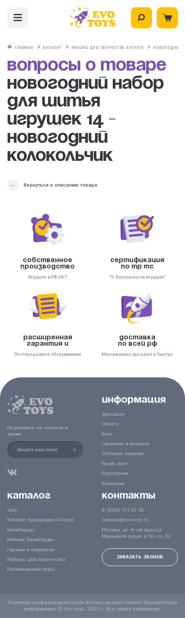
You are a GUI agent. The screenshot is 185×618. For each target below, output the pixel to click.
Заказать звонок (140, 556)
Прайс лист (115, 464)
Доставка (113, 414)
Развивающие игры (31, 569)
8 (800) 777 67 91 (123, 510)
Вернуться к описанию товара (60, 185)
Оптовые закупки (123, 453)
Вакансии (113, 483)
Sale (12, 510)
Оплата (110, 424)
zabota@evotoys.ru (125, 520)
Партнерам (115, 473)
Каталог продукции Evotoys (40, 520)
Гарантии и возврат (126, 444)
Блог (107, 434)
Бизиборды (21, 530)
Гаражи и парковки (30, 550)
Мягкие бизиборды (30, 540)
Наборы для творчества (36, 559)
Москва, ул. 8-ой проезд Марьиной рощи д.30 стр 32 (136, 533)
